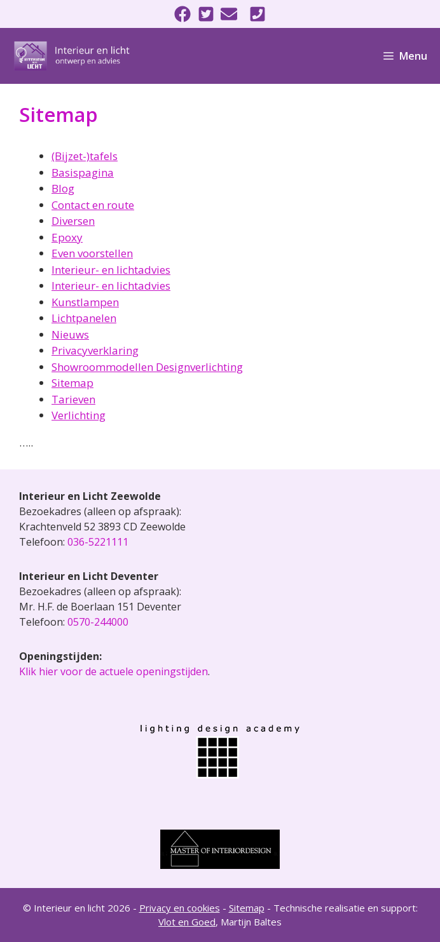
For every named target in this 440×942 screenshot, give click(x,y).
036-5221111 (97, 542)
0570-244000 (97, 622)
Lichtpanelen (84, 318)
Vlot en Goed (187, 921)
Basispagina (83, 172)
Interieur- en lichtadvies (111, 269)
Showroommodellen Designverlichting (147, 367)
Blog (63, 188)
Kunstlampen (85, 302)
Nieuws (70, 334)
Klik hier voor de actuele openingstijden (113, 671)
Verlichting (79, 415)
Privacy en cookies (179, 907)
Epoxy (67, 237)
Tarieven (73, 399)
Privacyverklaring (95, 350)
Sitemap (72, 382)
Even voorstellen (92, 253)
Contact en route (93, 205)
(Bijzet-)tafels (85, 156)
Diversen (73, 220)
